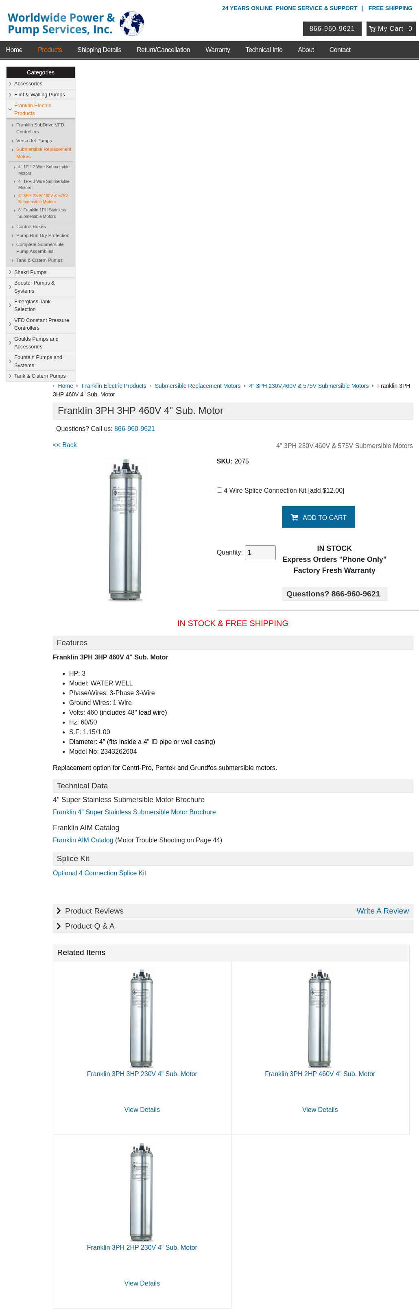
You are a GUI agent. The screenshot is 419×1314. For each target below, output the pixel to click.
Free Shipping (390, 8)
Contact (340, 44)
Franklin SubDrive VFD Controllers (41, 129)
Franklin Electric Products (33, 109)
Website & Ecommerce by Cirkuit (209, 1296)
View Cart (172, 1202)
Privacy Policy (170, 1273)
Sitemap (65, 1045)
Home (14, 44)
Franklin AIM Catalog (112, 529)
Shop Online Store (187, 1023)
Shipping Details (99, 44)
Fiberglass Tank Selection (33, 306)
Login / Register (180, 1191)
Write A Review (382, 600)
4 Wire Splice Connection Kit (294, 175)
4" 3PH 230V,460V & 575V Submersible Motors (44, 199)
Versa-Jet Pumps (34, 141)
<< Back (94, 129)
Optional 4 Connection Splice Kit (128, 562)
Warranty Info (72, 1076)
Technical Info (264, 44)
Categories (41, 73)
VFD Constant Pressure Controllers (42, 324)
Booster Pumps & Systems (35, 287)
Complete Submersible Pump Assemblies (40, 248)
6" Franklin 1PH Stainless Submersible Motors (42, 213)
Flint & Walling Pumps (40, 95)
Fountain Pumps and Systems (39, 361)
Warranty (217, 44)
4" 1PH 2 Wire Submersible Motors (44, 170)
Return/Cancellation (163, 44)
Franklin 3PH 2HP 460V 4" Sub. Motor (327, 763)
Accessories (29, 84)
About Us (68, 1023)
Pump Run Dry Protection (43, 235)
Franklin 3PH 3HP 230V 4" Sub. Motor (164, 763)
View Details (164, 799)
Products (50, 44)
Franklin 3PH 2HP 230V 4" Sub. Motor (164, 937)
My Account (177, 1180)
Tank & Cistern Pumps (40, 260)
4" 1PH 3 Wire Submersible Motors (44, 184)
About (306, 44)
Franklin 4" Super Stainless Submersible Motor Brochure (163, 501)
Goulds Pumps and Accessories (37, 343)
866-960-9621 (334, 25)
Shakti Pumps (31, 273)
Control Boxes (31, 226)
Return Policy (177, 1212)
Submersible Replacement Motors (44, 153)
